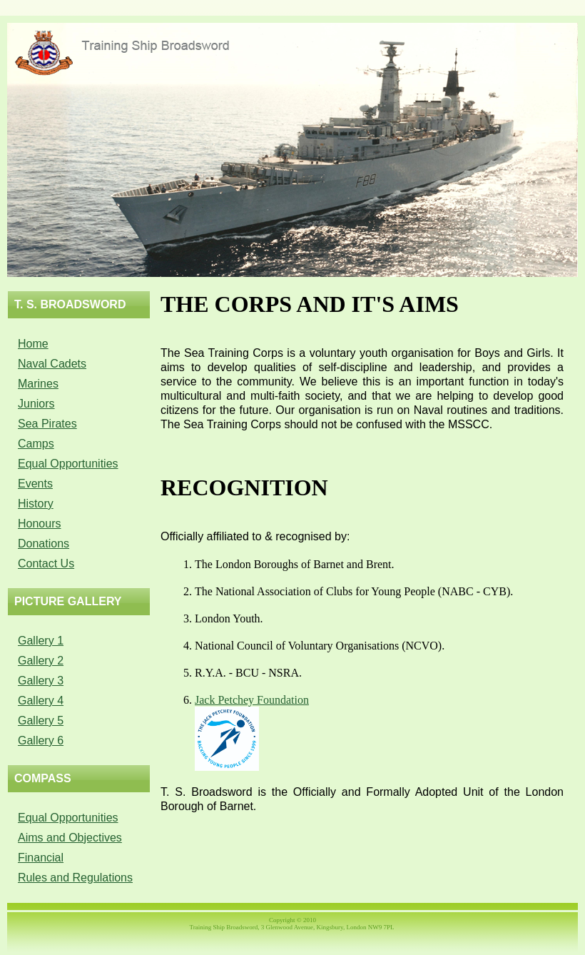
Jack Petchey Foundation (252, 700)
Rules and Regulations (75, 877)
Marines (38, 384)
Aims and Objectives (70, 838)
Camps (36, 444)
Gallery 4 (40, 700)
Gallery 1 (40, 641)
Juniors (36, 404)
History (36, 503)
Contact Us (46, 563)
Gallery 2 (40, 661)
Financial (40, 858)
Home (33, 344)
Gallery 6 (40, 740)
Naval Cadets (52, 364)
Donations (43, 543)
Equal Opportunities (68, 464)
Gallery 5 (40, 720)
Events (35, 484)
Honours (39, 523)
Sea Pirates (47, 424)
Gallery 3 (40, 680)
